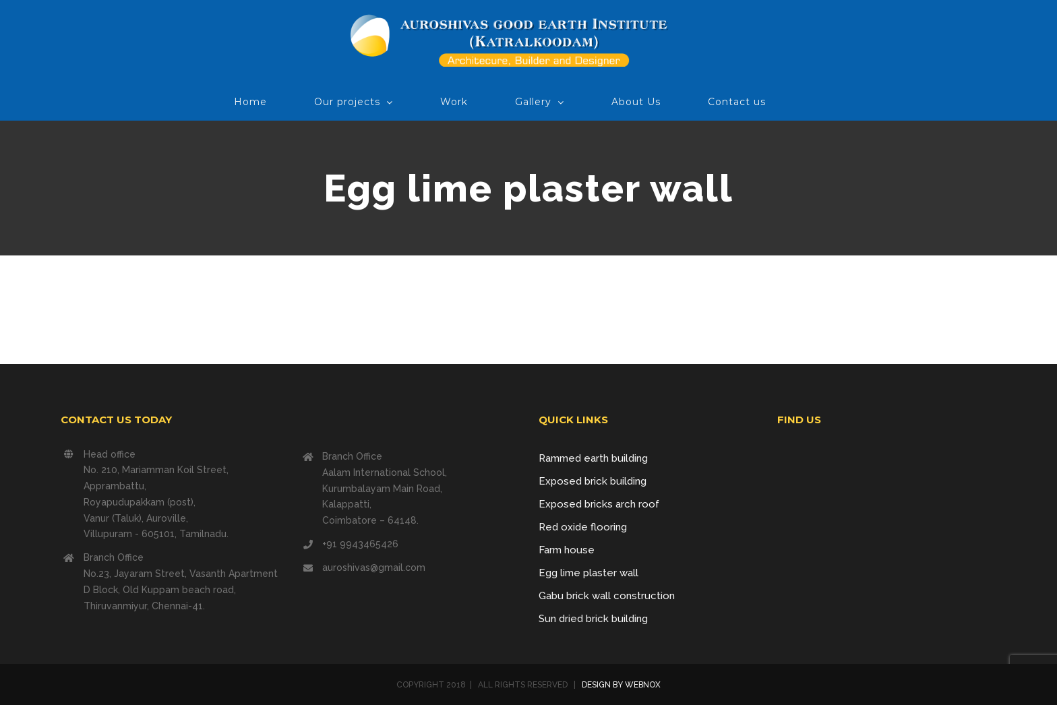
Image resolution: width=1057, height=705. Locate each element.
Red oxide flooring (583, 527)
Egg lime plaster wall (588, 573)
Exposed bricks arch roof (599, 504)
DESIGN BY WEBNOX (620, 684)
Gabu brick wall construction (607, 596)
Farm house (567, 550)
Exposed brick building (592, 481)
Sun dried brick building (593, 619)
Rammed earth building (593, 458)
